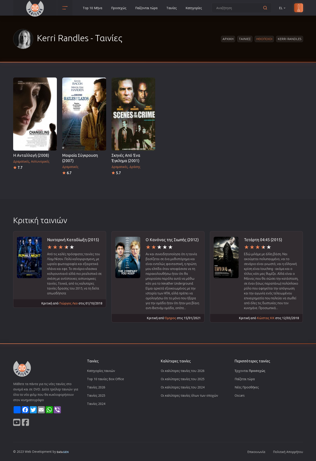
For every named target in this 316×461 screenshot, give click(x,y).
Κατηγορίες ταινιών (101, 371)
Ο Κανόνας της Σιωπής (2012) (172, 240)
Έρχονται (250, 371)
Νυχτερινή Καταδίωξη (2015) (73, 240)
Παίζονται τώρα (146, 8)
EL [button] (282, 8)
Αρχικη (228, 39)
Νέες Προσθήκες (247, 387)
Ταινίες (171, 8)
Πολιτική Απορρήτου (288, 452)
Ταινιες (245, 39)
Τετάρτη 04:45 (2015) (263, 240)
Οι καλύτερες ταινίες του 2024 (182, 387)
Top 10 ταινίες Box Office (105, 379)
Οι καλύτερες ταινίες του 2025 (182, 379)
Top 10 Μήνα (92, 8)
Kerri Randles (290, 39)
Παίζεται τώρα (245, 379)
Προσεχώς (118, 8)
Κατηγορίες (194, 8)
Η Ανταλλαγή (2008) (31, 155)
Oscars (240, 395)
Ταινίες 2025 (96, 395)
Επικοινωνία (256, 452)
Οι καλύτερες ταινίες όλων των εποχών (189, 395)
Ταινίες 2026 (96, 387)
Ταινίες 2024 (96, 404)
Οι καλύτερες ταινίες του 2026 (182, 371)
